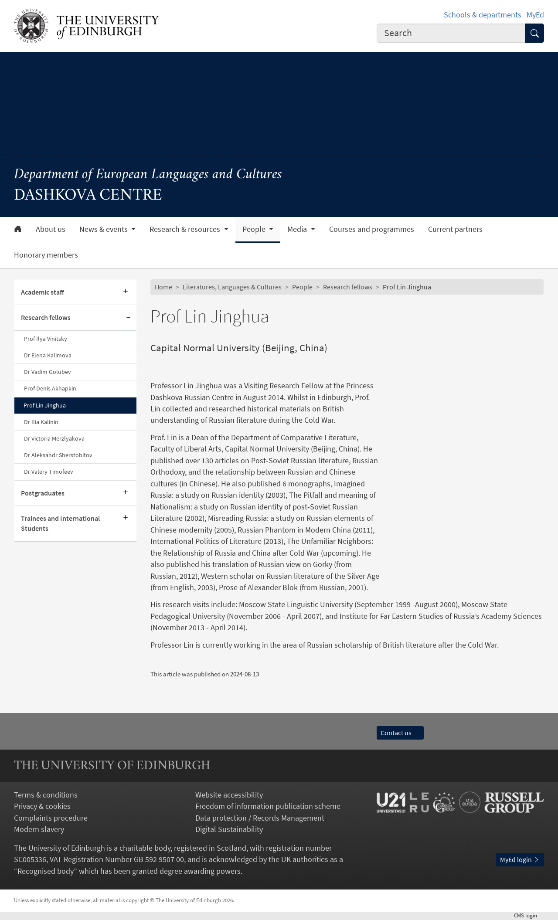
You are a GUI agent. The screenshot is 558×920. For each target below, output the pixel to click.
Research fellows (46, 317)
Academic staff (42, 292)
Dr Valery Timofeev (48, 471)
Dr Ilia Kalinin (41, 422)
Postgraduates (43, 493)
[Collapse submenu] (128, 317)
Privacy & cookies (42, 806)
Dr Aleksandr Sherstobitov (58, 455)
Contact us (400, 733)
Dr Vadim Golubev (47, 372)
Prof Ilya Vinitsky (45, 339)
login (529, 915)
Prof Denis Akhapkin (50, 388)
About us (50, 229)
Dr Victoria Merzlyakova (54, 438)
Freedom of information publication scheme (267, 806)
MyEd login (520, 859)
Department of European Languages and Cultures (148, 175)
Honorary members (46, 255)
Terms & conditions (46, 795)
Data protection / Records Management (259, 818)
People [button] (254, 229)
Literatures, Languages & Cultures (232, 287)
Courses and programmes (371, 229)
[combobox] (451, 33)
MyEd (535, 15)
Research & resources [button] (186, 229)
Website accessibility (229, 795)
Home (163, 287)
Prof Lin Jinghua (45, 405)
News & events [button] (104, 229)
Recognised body (45, 871)
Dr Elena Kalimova (47, 355)
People (302, 287)
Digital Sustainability (229, 829)
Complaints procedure (51, 818)
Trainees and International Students (60, 523)
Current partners (455, 229)
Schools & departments (482, 15)
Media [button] (298, 229)
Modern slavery (39, 829)
